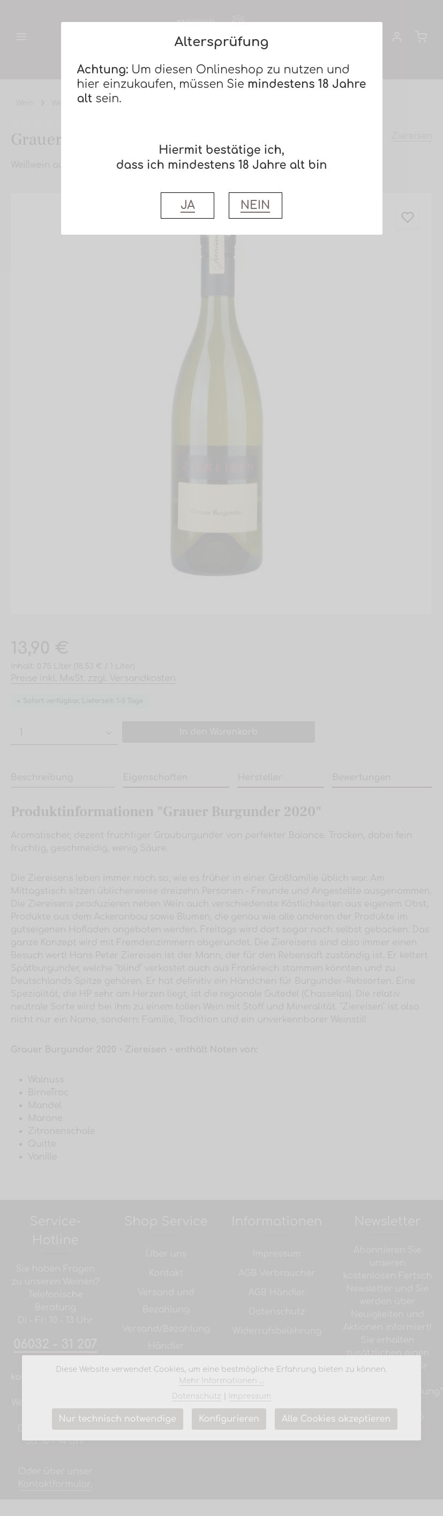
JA (188, 205)
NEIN (255, 205)
